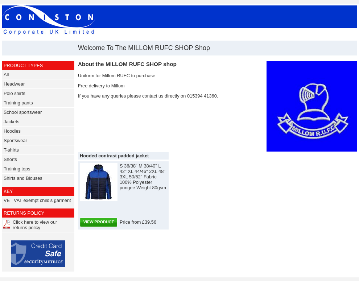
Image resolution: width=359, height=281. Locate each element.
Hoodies (12, 131)
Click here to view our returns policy (35, 224)
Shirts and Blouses (23, 178)
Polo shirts (14, 93)
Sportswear (15, 140)
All (6, 74)
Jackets (11, 121)
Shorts (10, 159)
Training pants (18, 103)
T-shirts (11, 150)
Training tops (17, 169)
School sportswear (23, 112)
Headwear (14, 84)
